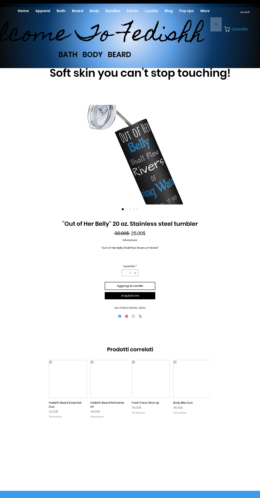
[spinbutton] (130, 273)
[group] (130, 389)
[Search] (216, 24)
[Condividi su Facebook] (120, 316)
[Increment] (135, 273)
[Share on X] (140, 316)
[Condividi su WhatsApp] (133, 316)
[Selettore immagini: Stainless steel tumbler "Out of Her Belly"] (123, 209)
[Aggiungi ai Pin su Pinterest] (126, 316)
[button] (235, 29)
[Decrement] (124, 273)
